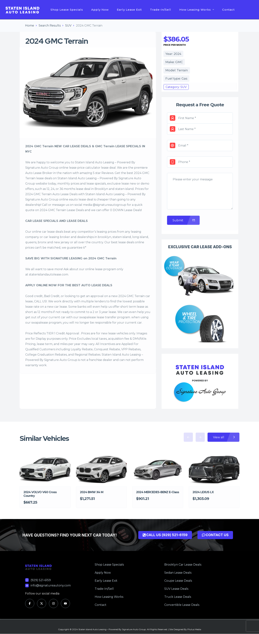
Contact (228, 9)
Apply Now (100, 9)
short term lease (132, 306)
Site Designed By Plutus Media (185, 629)
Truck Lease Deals (177, 597)
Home (29, 25)
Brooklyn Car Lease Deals (182, 564)
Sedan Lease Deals (177, 572)
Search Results (50, 25)
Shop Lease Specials (67, 9)
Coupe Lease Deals (178, 580)
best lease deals (122, 242)
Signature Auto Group (134, 629)
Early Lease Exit (129, 9)
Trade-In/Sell (160, 9)
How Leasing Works (196, 9)
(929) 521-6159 (41, 580)
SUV (68, 25)
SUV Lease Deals (176, 588)
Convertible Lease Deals (181, 605)
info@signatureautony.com (51, 585)
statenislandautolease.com (48, 274)
